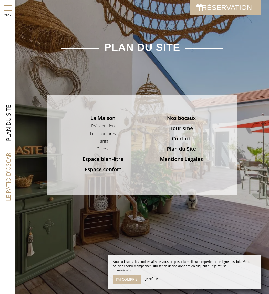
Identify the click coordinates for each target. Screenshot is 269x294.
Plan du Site (181, 148)
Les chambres (103, 133)
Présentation (103, 126)
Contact (181, 138)
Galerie (102, 149)
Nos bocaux (181, 118)
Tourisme (181, 128)
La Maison (103, 118)
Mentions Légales (181, 159)
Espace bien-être (102, 159)
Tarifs (103, 141)
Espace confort (103, 169)
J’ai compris (126, 279)
